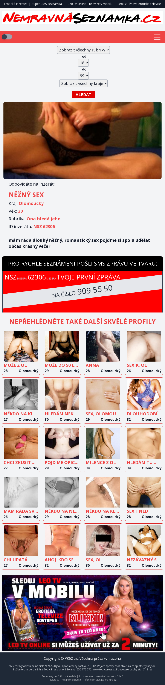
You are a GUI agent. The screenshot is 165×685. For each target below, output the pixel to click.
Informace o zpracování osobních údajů (101, 676)
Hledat (83, 94)
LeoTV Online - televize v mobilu (90, 4)
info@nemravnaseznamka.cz (100, 680)
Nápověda (70, 676)
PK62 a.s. (54, 680)
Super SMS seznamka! (47, 4)
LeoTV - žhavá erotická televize (139, 4)
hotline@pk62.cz (71, 680)
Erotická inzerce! (15, 4)
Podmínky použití (52, 676)
